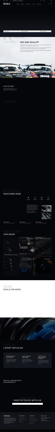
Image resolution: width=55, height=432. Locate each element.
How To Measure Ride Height (26, 358)
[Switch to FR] (27, 431)
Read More (8, 365)
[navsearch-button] (49, 4)
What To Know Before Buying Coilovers (42, 359)
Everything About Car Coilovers (10, 358)
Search (27, 33)
